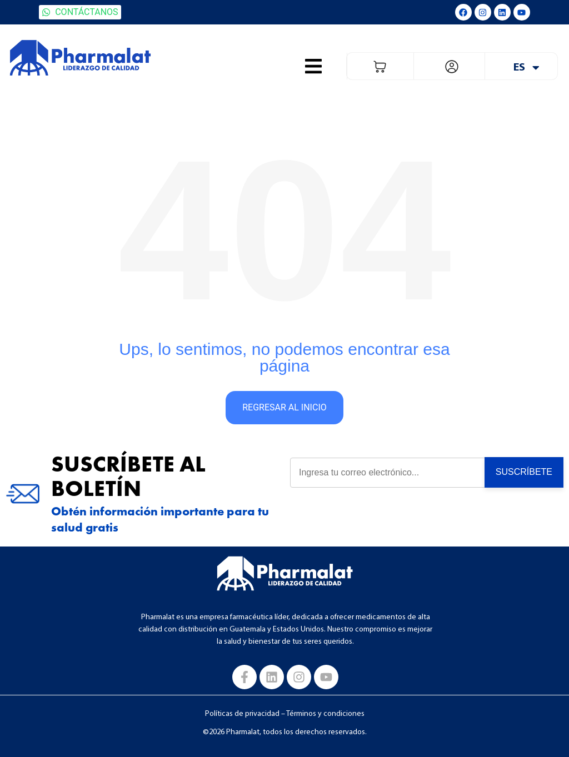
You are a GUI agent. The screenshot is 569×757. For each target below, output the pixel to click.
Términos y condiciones (325, 714)
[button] (313, 66)
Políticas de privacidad (242, 714)
